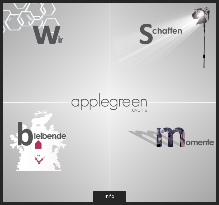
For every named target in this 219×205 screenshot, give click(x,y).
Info (109, 196)
